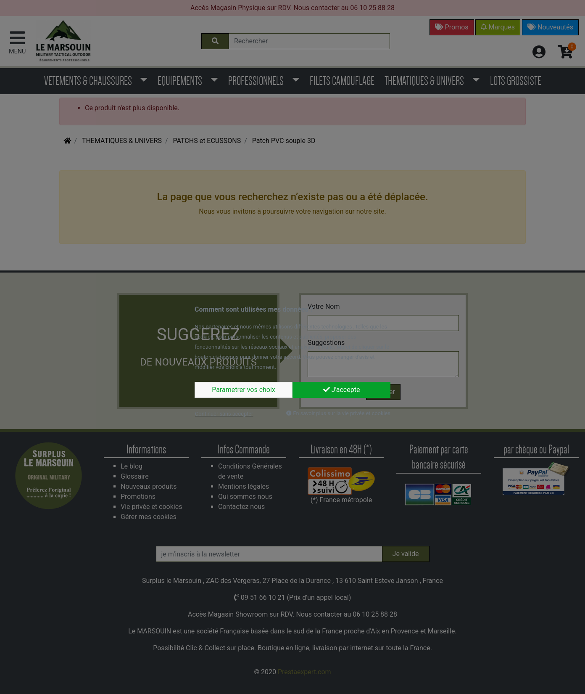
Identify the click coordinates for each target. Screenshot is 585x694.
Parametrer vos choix (243, 390)
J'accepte (341, 390)
